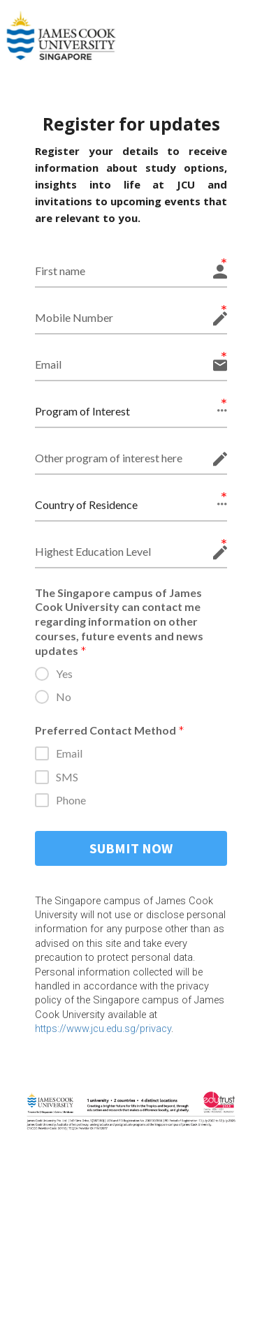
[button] (131, 411)
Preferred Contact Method (109, 731)
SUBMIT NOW (131, 848)
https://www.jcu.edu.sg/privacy (103, 1028)
